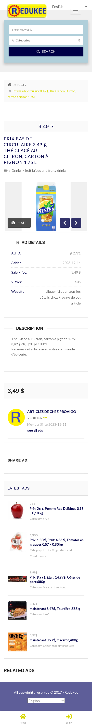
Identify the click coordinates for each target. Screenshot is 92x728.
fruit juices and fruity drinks (45, 170)
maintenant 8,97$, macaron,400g (54, 640)
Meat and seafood (54, 587)
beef (46, 614)
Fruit (46, 518)
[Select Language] (46, 700)
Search (46, 51)
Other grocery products (58, 646)
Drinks (21, 85)
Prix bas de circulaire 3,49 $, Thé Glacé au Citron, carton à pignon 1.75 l (26, 150)
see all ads (35, 430)
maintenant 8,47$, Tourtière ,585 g (55, 609)
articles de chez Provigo (51, 412)
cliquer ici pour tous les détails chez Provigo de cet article (60, 297)
